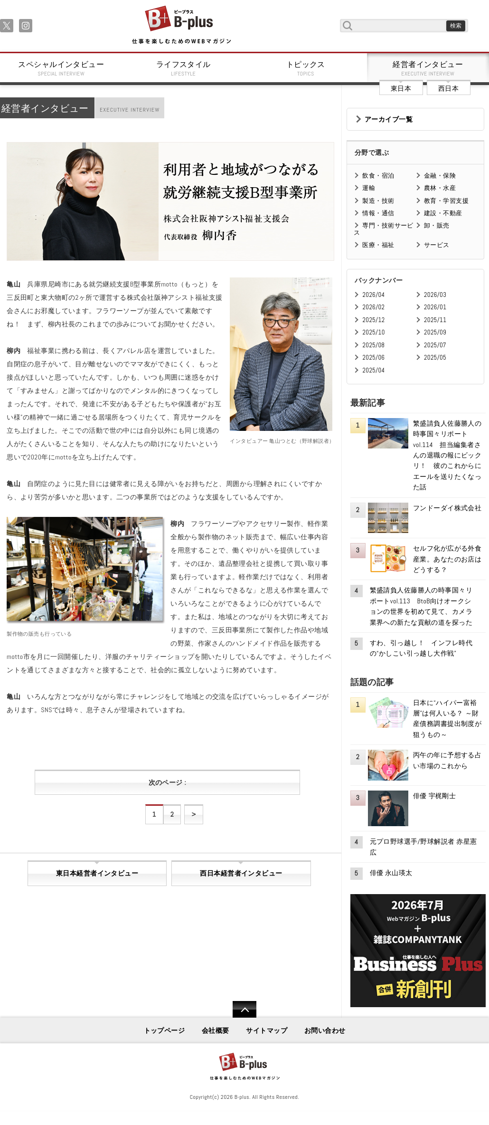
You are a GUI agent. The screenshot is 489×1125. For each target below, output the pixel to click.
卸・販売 (437, 225)
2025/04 (373, 370)
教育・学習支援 (446, 201)
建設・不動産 (443, 213)
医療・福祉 (378, 245)
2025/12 (373, 320)
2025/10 (373, 332)
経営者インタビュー (428, 68)
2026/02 (373, 307)
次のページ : (167, 782)
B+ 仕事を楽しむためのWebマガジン (181, 25)
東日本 (401, 88)
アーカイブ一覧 (389, 119)
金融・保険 (440, 176)
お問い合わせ (325, 1030)
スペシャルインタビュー (61, 68)
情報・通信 (378, 213)
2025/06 (373, 357)
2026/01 (435, 307)
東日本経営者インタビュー (97, 873)
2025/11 (435, 320)
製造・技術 (378, 201)
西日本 (448, 88)
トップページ (164, 1030)
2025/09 (435, 332)
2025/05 (435, 357)
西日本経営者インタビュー (241, 873)
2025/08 (373, 345)
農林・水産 (440, 188)
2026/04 (373, 295)
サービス (437, 245)
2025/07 (435, 345)
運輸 (368, 188)
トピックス (305, 68)
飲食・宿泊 (378, 176)
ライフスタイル (183, 68)
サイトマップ (266, 1030)
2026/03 (435, 295)
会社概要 (215, 1030)
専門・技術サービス (383, 228)
